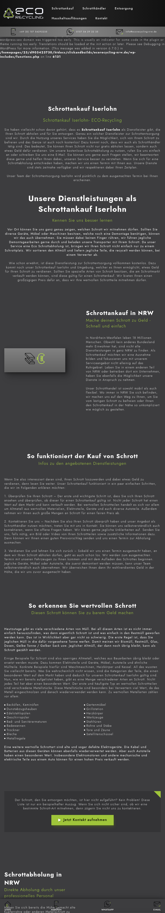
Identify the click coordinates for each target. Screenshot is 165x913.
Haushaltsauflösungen (69, 18)
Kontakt (101, 18)
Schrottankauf (63, 8)
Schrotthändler (94, 8)
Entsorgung (124, 8)
